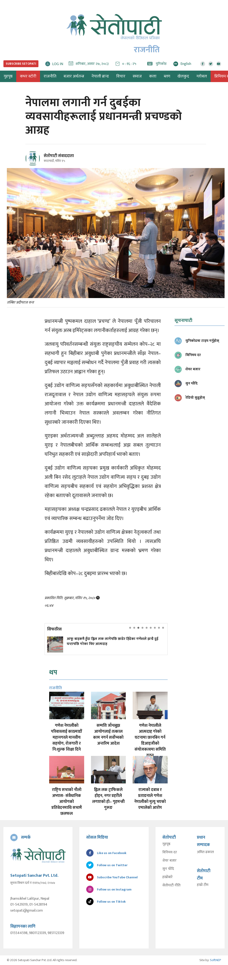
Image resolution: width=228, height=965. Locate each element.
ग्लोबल (201, 76)
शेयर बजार (169, 861)
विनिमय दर (169, 852)
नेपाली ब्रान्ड (100, 76)
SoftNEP (215, 960)
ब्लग (167, 76)
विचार (120, 76)
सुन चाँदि (168, 869)
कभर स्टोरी (28, 76)
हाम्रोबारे (167, 877)
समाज (137, 76)
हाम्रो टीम (202, 885)
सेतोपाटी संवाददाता (59, 155)
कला (152, 76)
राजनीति (50, 76)
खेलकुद (183, 76)
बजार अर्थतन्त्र (74, 76)
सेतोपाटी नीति (171, 885)
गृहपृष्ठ (166, 844)
